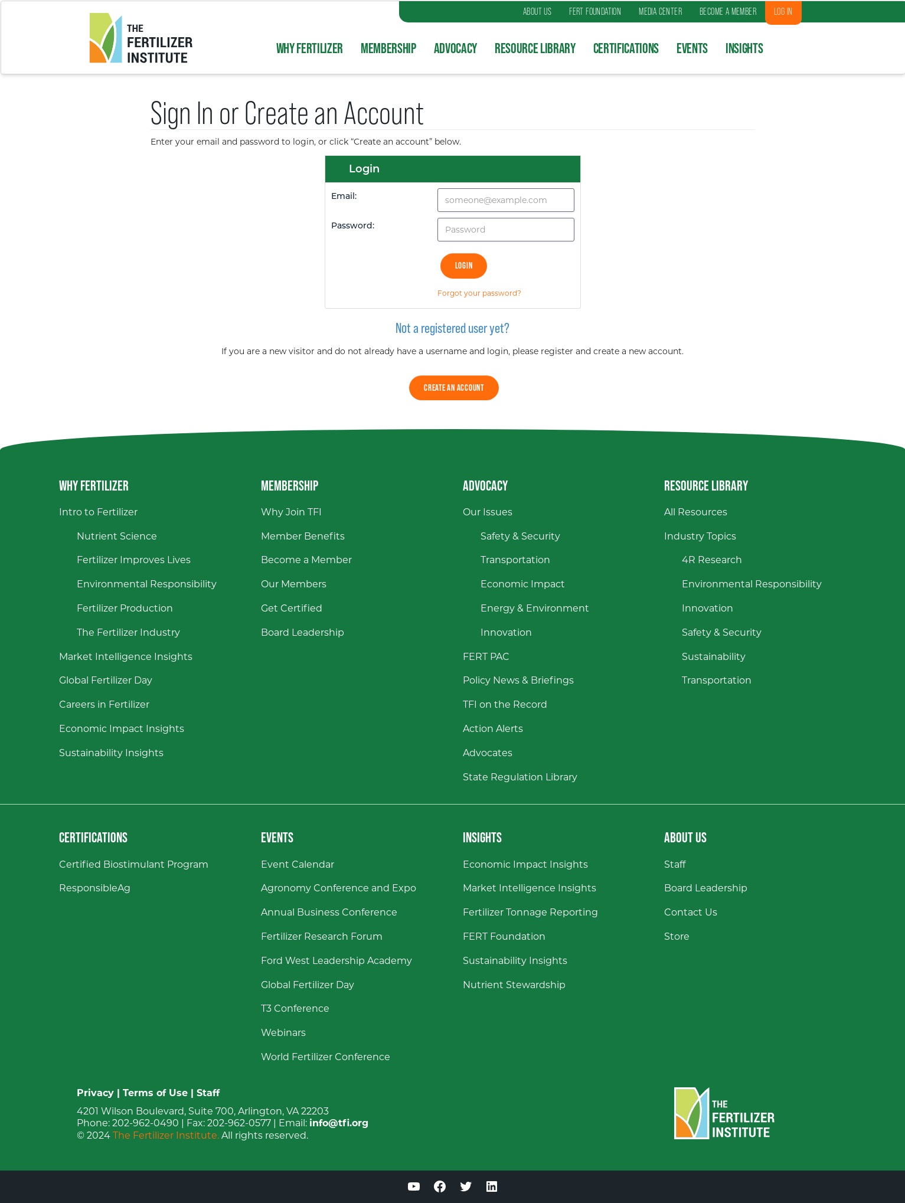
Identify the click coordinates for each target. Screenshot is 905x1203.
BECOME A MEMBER (728, 11)
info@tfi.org (338, 1123)
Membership (388, 48)
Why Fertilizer (309, 48)
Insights (744, 48)
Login (464, 265)
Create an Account (454, 388)
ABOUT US (537, 11)
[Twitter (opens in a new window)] (466, 1188)
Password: (352, 226)
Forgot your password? (479, 293)
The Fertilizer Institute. (166, 1135)
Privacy (95, 1093)
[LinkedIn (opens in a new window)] (492, 1188)
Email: (344, 196)
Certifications (626, 48)
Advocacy (455, 48)
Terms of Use (155, 1093)
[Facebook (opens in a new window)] (440, 1188)
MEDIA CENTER (660, 11)
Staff (208, 1093)
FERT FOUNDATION (595, 11)
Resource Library (535, 48)
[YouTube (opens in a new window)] (414, 1188)
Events (692, 48)
